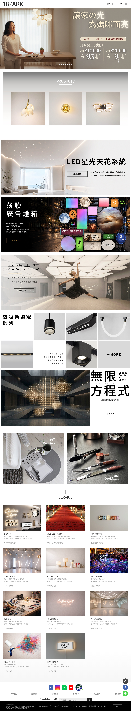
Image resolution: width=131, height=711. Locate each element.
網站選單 (126, 4)
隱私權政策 (25, 708)
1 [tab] (59, 64)
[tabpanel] (65, 38)
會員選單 (112, 4)
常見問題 (76, 694)
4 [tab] (65, 64)
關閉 (124, 706)
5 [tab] (67, 64)
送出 (89, 700)
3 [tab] (63, 64)
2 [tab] (61, 64)
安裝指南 (55, 694)
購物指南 (34, 694)
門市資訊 (13, 694)
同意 (117, 706)
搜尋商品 (116, 4)
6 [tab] (69, 64)
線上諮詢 (97, 694)
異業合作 (117, 694)
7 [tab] (71, 64)
